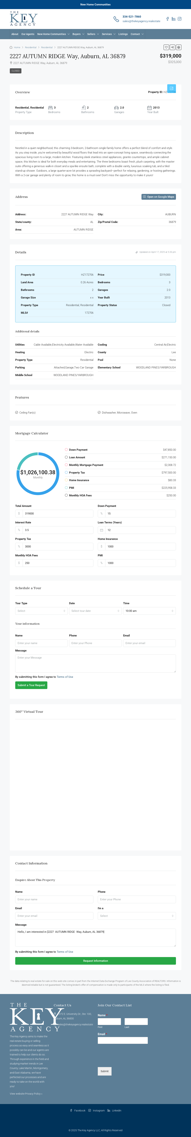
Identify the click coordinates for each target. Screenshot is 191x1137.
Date (72, 603)
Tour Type (21, 603)
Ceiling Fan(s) (27, 412)
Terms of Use (65, 677)
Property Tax (23, 539)
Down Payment (107, 506)
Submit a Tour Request (31, 685)
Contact (135, 34)
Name (18, 635)
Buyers (77, 34)
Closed (16, 71)
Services (107, 34)
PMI (100, 555)
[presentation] (125, 1061)
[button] (166, 47)
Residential (30, 47)
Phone (73, 635)
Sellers (91, 34)
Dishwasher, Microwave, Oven (119, 412)
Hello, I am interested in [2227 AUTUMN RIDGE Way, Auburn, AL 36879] (95, 938)
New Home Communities (95, 4)
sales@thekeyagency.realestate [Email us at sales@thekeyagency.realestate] (75, 1024)
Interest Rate (23, 522)
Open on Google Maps (158, 196)
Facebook (77, 1110)
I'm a (100, 908)
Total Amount (23, 506)
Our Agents (27, 34)
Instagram (96, 1110)
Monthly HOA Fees (26, 555)
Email (126, 635)
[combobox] (41, 611)
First (100, 1027)
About (14, 34)
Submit (105, 1071)
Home (17, 47)
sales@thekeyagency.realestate (141, 21)
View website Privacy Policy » (26, 1093)
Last (127, 1027)
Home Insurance (108, 539)
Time (126, 603)
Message (20, 650)
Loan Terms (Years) (110, 522)
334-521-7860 (132, 16)
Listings (123, 34)
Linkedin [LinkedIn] (114, 1110)
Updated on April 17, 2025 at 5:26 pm (156, 252)
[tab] (171, 88)
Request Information (95, 960)
